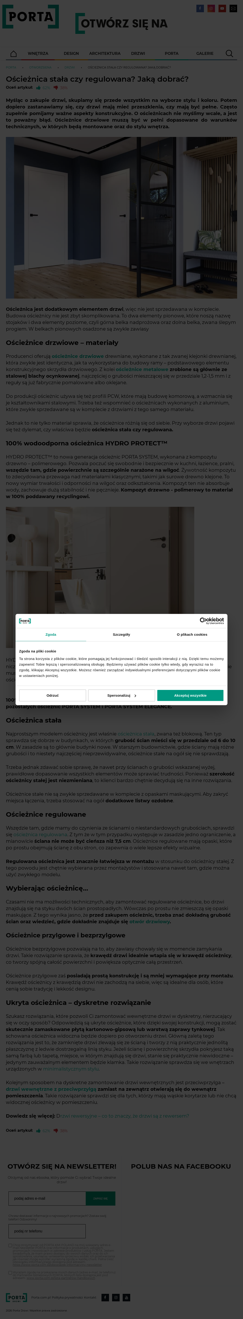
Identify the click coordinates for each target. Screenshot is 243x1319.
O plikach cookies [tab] (192, 634)
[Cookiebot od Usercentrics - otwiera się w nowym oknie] (203, 620)
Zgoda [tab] (50, 634)
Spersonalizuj (121, 695)
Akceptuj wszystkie (190, 695)
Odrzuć (53, 695)
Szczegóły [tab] (121, 634)
